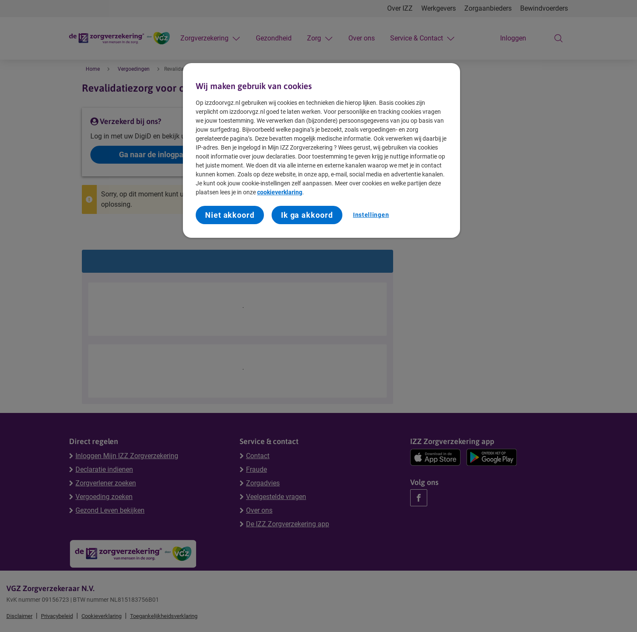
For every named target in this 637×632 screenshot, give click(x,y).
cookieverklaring (279, 192)
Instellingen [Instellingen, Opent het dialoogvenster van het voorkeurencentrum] (371, 214)
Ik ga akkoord (307, 215)
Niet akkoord (230, 215)
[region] (321, 150)
